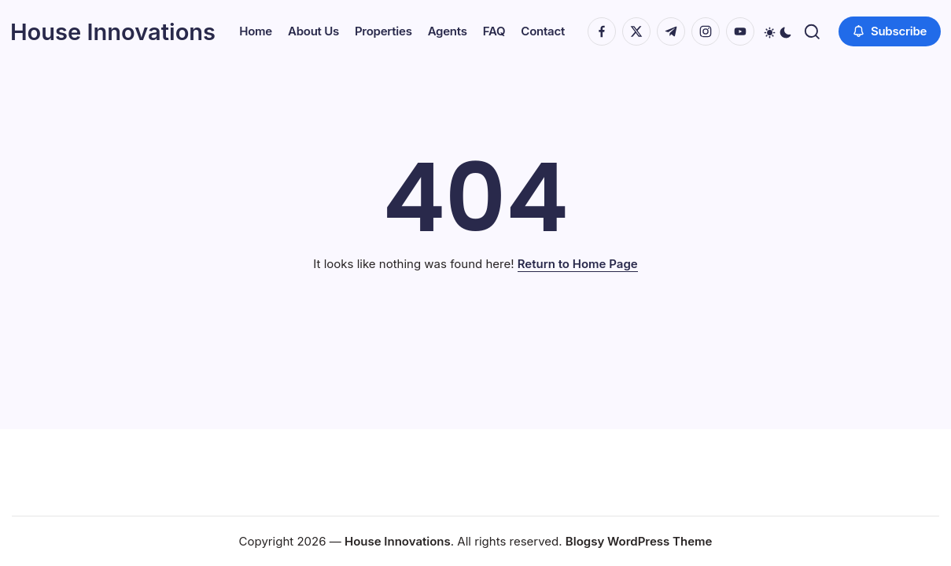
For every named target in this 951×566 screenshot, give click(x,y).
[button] (218, 50)
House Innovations (118, 20)
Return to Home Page (578, 272)
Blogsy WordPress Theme (639, 541)
